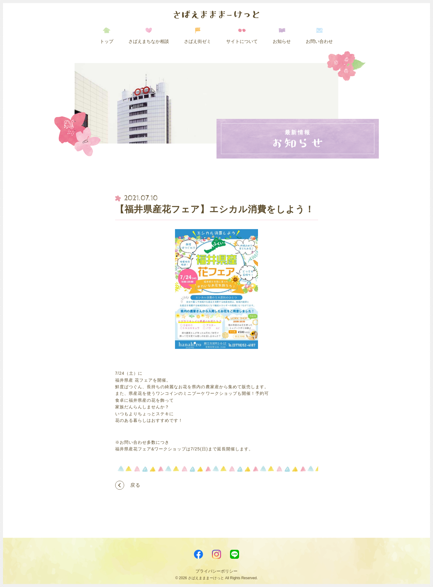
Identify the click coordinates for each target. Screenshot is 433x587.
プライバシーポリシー (216, 571)
